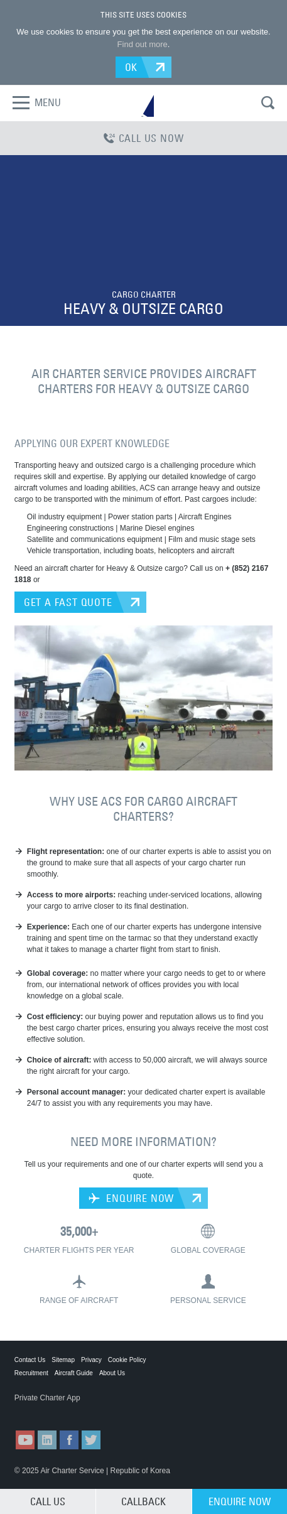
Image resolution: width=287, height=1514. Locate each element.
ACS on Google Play (108, 1410)
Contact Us (29, 1359)
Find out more (142, 44)
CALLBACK (143, 1501)
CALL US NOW (144, 138)
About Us (112, 1373)
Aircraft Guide (74, 1373)
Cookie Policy (127, 1359)
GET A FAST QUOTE (68, 602)
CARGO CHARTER (144, 294)
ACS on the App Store (45, 1410)
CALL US (47, 1501)
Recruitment (31, 1373)
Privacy (91, 1359)
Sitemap (63, 1359)
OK (131, 67)
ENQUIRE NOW (131, 1198)
